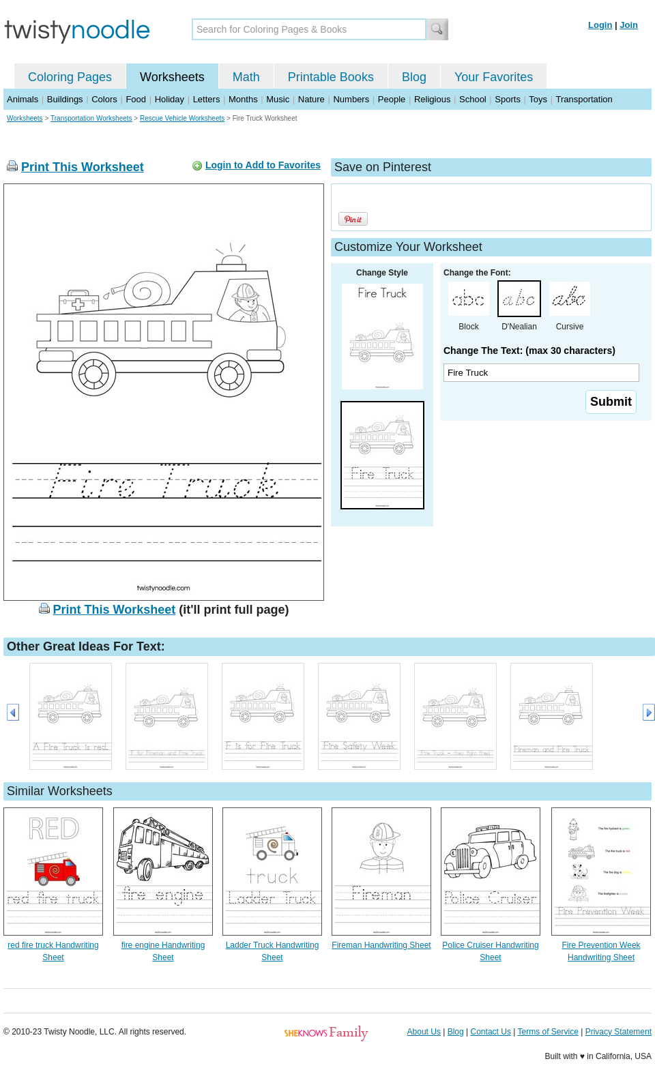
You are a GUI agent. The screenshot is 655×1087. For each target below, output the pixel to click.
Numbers (351, 99)
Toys (538, 99)
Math (246, 77)
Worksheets (172, 77)
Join (629, 25)
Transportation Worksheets (91, 118)
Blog (414, 77)
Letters (206, 99)
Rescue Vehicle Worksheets (182, 118)
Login (600, 25)
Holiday (169, 99)
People (391, 99)
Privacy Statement (618, 1032)
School (472, 99)
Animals (22, 99)
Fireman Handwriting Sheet (381, 945)
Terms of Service (547, 1032)
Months (243, 99)
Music (277, 99)
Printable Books (331, 77)
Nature (311, 99)
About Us (424, 1032)
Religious (432, 99)
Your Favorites (493, 77)
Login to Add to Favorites (263, 165)
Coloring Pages (70, 77)
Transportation (583, 99)
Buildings (65, 99)
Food (136, 99)
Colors (104, 99)
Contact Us (491, 1032)
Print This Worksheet (82, 167)
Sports (508, 99)
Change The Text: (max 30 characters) (529, 350)
